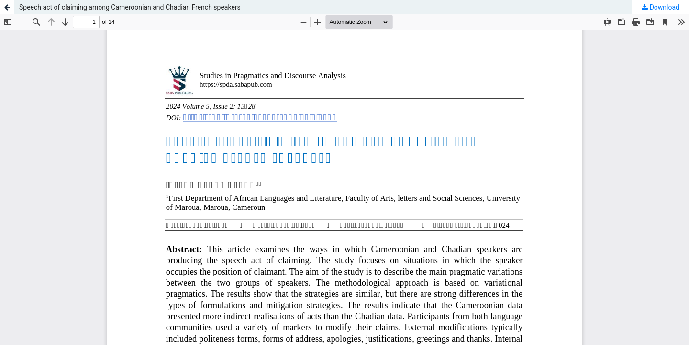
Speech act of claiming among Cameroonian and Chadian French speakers (130, 7)
